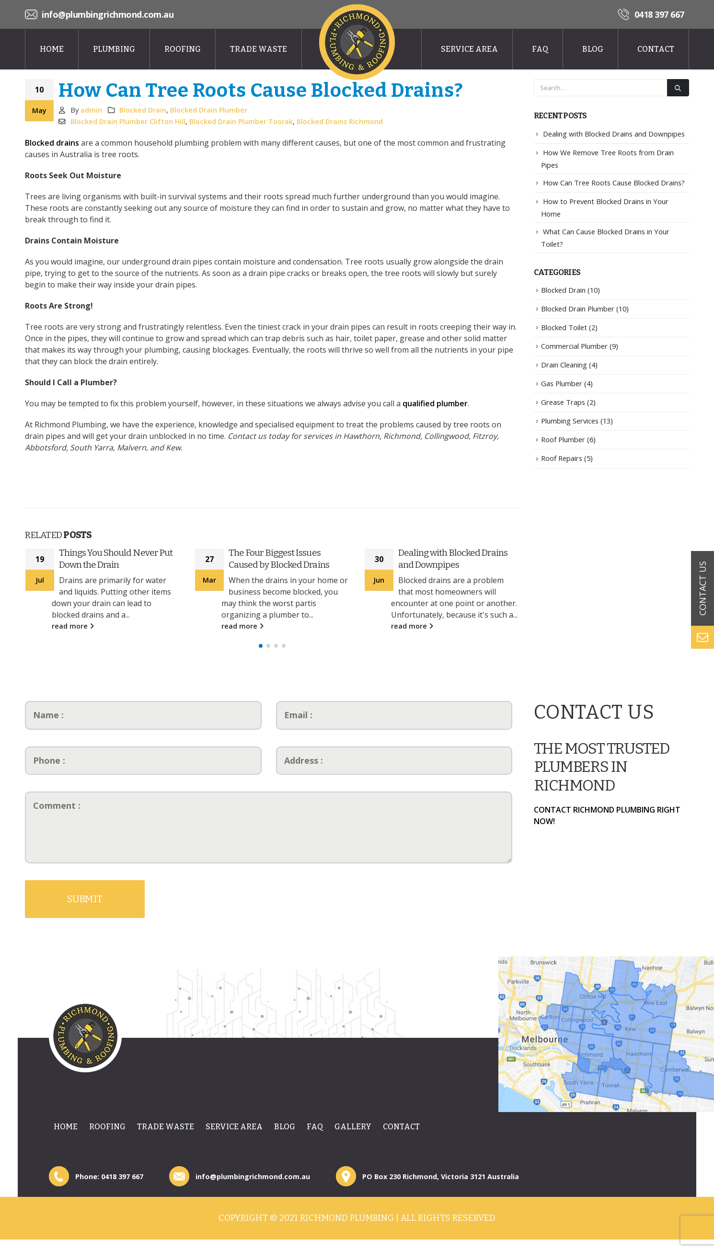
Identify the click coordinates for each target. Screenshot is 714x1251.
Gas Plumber (561, 383)
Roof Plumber (563, 439)
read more (73, 626)
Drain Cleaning (564, 364)
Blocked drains (52, 143)
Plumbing (114, 49)
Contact (655, 49)
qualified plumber (435, 403)
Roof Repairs (561, 458)
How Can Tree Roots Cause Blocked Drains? (614, 182)
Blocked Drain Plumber (208, 110)
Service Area (469, 49)
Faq (540, 49)
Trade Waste (258, 49)
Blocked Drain (142, 110)
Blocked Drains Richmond (340, 121)
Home (52, 49)
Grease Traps (563, 402)
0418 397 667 (659, 14)
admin (91, 110)
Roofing (182, 49)
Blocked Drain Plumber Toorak (241, 121)
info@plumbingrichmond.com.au (107, 14)
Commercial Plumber (574, 346)
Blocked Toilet (564, 327)
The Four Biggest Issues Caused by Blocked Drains (279, 558)
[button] (261, 650)
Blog (592, 49)
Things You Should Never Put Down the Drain (116, 558)
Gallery (352, 1131)
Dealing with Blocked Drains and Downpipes (452, 558)
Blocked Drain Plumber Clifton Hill (127, 121)
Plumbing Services (570, 420)
